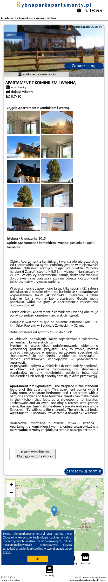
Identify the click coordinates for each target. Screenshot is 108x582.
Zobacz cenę (84, 65)
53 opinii (89, 243)
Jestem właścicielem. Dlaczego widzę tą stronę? (35, 454)
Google (8, 537)
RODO (7, 552)
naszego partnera (82, 430)
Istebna (10, 35)
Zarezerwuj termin (84, 471)
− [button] (11, 493)
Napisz (103, 580)
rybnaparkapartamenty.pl (54, 5)
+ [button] (11, 485)
